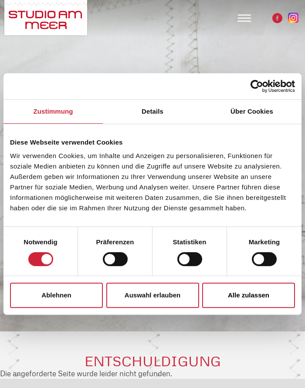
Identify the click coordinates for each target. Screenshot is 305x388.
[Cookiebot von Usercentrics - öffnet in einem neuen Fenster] (257, 86)
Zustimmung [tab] (53, 111)
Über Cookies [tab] (251, 111)
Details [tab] (152, 111)
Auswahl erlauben (152, 295)
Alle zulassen (248, 295)
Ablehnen (56, 295)
